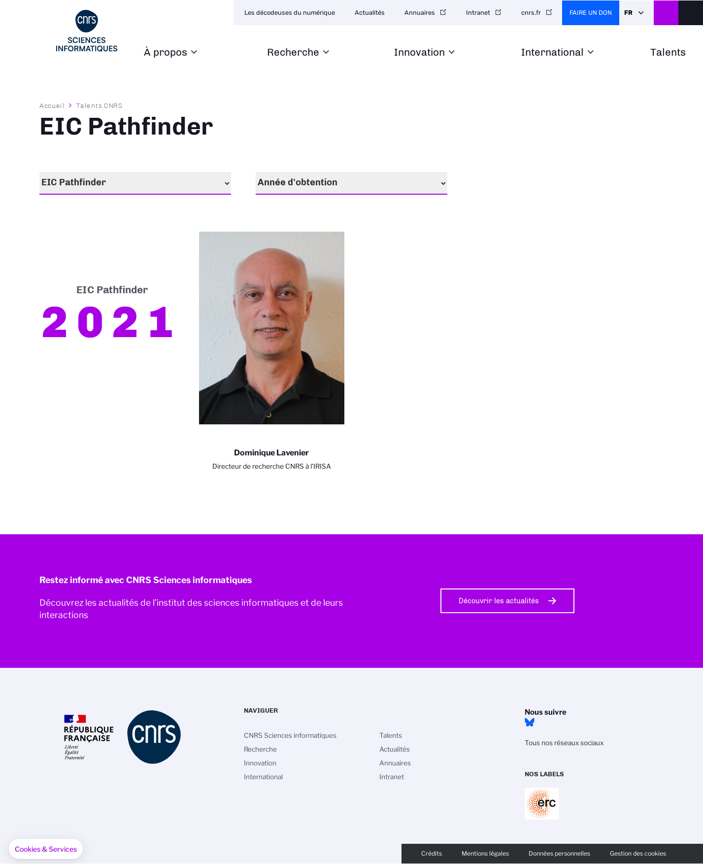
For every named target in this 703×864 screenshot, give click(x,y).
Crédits (431, 853)
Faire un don (590, 12)
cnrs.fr (531, 12)
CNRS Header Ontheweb (666, 12)
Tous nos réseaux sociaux (564, 743)
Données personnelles (559, 853)
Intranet (478, 12)
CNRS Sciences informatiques (290, 735)
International (552, 52)
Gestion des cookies (638, 853)
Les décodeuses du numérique (289, 12)
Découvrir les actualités (499, 600)
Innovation (419, 52)
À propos (165, 52)
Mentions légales (485, 853)
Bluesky (529, 722)
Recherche (293, 52)
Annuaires (419, 12)
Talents (668, 52)
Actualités (370, 12)
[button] (46, 849)
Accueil (52, 105)
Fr (628, 12)
